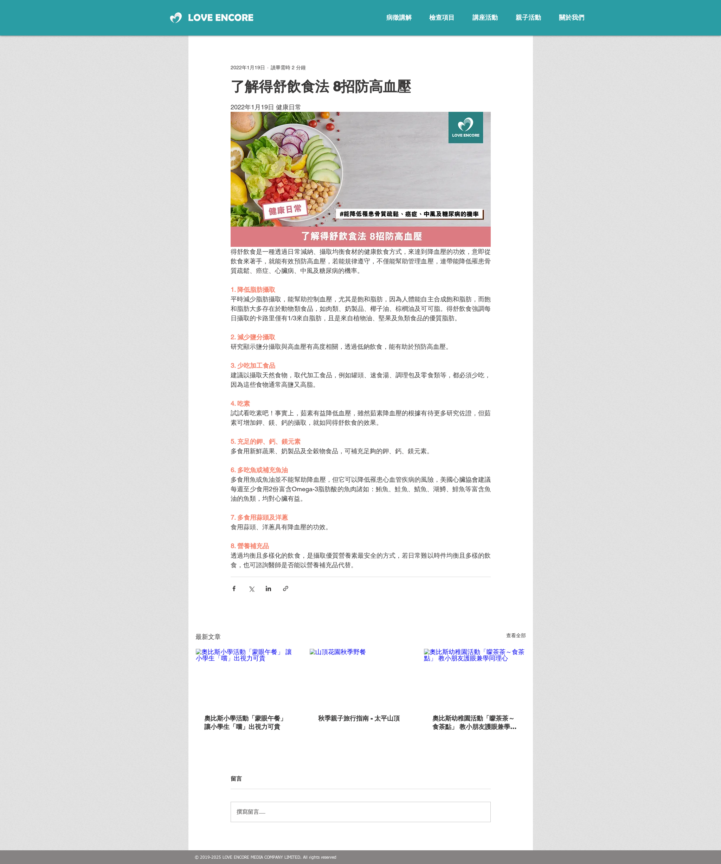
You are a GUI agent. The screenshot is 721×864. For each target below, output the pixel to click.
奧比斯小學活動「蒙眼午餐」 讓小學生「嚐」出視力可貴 (245, 722)
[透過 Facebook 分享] (234, 588)
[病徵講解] (399, 18)
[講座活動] (485, 18)
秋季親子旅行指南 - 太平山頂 (359, 718)
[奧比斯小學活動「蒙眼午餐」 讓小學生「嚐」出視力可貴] (246, 677)
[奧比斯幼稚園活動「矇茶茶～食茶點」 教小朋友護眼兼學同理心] (475, 677)
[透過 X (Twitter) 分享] (251, 588)
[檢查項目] (442, 18)
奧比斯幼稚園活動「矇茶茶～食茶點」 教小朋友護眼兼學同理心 (474, 723)
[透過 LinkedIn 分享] (268, 588)
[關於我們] (572, 18)
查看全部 (516, 635)
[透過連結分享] (285, 588)
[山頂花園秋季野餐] (360, 677)
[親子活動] (528, 18)
